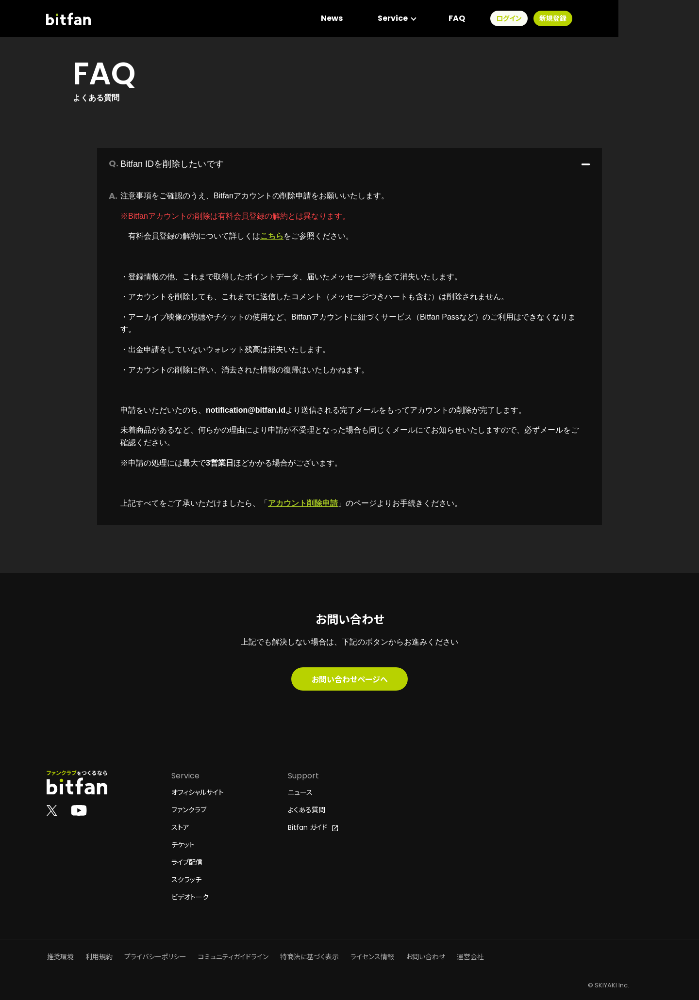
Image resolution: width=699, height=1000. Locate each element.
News (412, 19)
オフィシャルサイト (197, 792)
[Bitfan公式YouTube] (79, 810)
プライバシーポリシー (155, 957)
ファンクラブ (188, 810)
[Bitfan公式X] (52, 810)
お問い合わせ (425, 957)
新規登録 (633, 19)
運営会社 (470, 957)
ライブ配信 (186, 862)
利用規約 (99, 957)
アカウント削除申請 (303, 503)
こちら (271, 236)
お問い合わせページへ (350, 679)
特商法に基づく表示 (309, 957)
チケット (183, 845)
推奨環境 (60, 957)
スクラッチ (186, 880)
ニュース (300, 792)
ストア (180, 827)
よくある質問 (306, 810)
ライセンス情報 (372, 957)
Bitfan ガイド (313, 827)
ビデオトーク (190, 897)
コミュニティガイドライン (233, 957)
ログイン (589, 19)
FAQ (537, 19)
